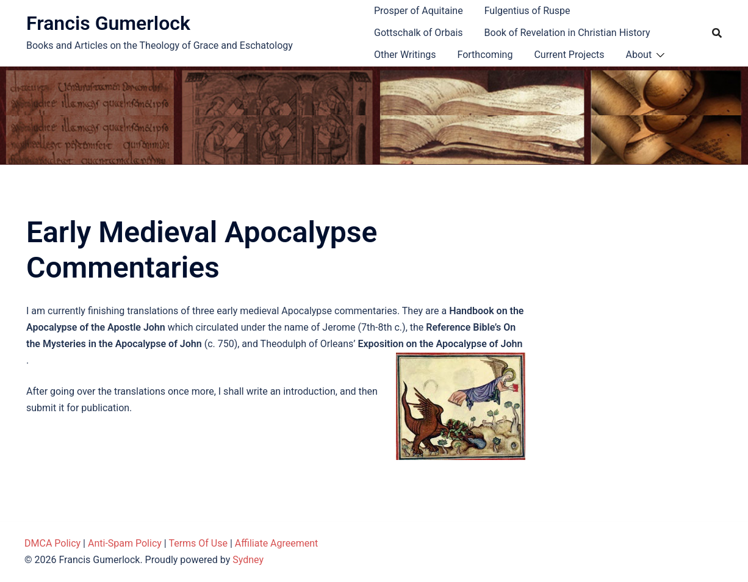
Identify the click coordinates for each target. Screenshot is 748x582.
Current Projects (569, 54)
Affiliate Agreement (276, 543)
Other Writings (405, 54)
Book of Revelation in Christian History (567, 32)
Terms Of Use (198, 543)
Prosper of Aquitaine (418, 10)
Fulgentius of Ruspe (527, 10)
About (639, 54)
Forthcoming (484, 54)
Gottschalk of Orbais (418, 32)
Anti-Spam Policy (125, 543)
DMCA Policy (52, 543)
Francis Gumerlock (108, 23)
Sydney (248, 560)
